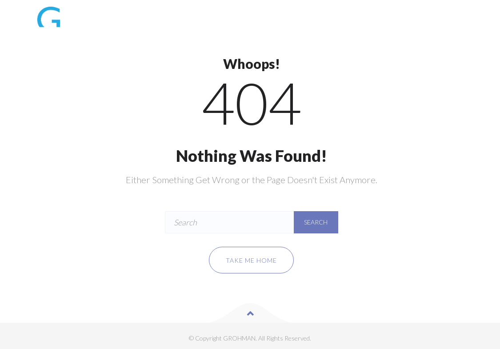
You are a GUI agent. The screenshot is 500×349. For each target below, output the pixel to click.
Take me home (251, 260)
